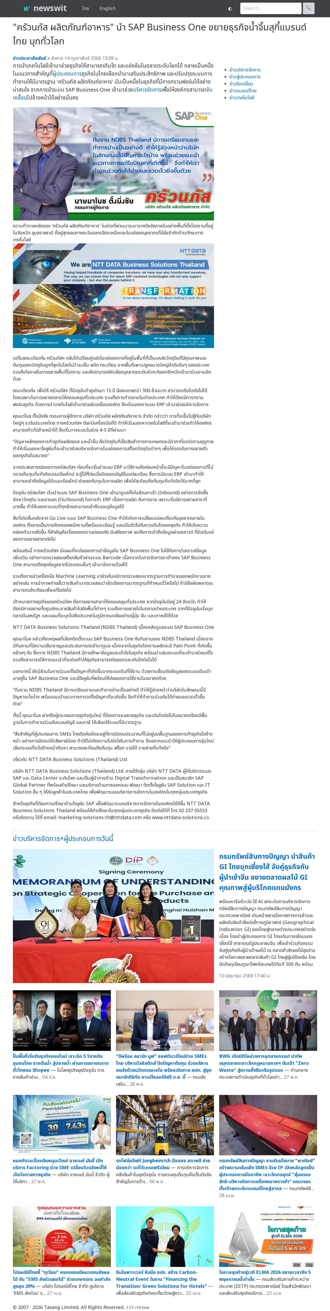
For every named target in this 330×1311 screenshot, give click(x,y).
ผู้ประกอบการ (67, 74)
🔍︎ (309, 8)
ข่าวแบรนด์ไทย (243, 90)
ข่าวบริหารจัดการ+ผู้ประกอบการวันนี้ (63, 839)
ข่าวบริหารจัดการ (245, 70)
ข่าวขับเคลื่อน (241, 83)
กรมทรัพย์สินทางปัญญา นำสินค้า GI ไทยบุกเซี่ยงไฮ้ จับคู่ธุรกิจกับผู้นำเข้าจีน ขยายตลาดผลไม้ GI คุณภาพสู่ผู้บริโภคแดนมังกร (267, 872)
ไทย (85, 8)
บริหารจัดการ (147, 90)
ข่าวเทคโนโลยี (241, 97)
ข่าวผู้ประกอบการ (244, 76)
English (108, 8)
